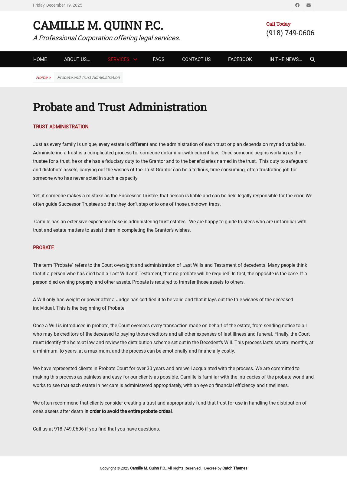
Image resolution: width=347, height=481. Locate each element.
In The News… (286, 59)
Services (118, 59)
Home (40, 59)
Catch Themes (234, 468)
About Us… (77, 59)
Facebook (240, 59)
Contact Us (196, 59)
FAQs (159, 59)
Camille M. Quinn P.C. (98, 25)
